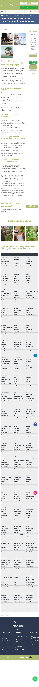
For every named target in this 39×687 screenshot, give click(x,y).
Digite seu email (33, 38)
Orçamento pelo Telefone (33, 67)
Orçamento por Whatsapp (33, 62)
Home (3, 15)
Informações (9, 15)
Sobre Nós (4, 638)
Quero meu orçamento (32, 206)
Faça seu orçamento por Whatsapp (29, 7)
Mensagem (33, 46)
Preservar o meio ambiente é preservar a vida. (15, 625)
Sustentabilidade (9, 11)
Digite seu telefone (33, 42)
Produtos (32, 11)
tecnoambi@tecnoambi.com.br (21, 648)
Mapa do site (5, 651)
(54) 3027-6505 (18, 644)
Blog (25, 11)
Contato (4, 647)
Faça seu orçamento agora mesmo (29, 3)
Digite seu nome (33, 34)
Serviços (18, 11)
